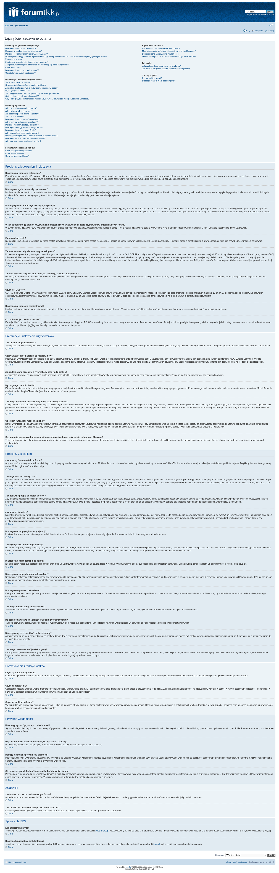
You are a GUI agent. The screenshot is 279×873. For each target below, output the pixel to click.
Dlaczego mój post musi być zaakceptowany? (25, 138)
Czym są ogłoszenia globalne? (18, 151)
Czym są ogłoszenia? (14, 153)
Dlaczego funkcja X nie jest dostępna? (158, 81)
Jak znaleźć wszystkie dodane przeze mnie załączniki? (166, 69)
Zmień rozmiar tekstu (271, 25)
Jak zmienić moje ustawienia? (18, 82)
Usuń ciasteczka (240, 862)
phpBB (128, 867)
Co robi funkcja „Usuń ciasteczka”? (20, 73)
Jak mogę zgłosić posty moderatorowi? (22, 133)
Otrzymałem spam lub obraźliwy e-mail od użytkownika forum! (169, 56)
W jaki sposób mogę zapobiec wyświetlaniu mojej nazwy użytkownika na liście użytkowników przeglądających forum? (56, 56)
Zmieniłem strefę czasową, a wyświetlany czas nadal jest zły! (31, 88)
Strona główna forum (18, 26)
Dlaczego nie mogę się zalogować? (20, 48)
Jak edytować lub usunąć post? (19, 111)
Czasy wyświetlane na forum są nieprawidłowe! (25, 85)
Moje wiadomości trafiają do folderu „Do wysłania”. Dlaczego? (169, 51)
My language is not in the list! (18, 90)
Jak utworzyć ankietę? (15, 116)
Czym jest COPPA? (13, 67)
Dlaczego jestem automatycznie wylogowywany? (26, 54)
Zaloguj (270, 31)
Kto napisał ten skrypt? (152, 78)
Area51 (156, 844)
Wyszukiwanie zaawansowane (260, 14)
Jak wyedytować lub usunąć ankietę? (21, 122)
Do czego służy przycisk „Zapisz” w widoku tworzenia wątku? (31, 136)
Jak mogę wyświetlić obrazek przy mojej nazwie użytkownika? (32, 93)
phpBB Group (102, 831)
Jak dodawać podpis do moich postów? (22, 114)
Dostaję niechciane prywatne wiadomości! (160, 54)
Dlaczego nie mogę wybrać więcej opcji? (22, 119)
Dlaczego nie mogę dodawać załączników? (24, 127)
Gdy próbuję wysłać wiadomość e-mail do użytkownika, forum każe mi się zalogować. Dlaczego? (47, 99)
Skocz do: (219, 855)
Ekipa (228, 862)
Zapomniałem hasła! (14, 59)
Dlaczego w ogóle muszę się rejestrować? (23, 51)
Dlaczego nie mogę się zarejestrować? (22, 70)
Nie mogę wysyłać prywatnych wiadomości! (161, 48)
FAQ (248, 31)
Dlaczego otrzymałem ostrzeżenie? (20, 130)
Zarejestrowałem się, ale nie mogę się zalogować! (27, 62)
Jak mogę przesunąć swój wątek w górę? (23, 141)
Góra (10, 182)
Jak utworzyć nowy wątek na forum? (21, 108)
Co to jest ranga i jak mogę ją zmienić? (22, 96)
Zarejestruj (258, 31)
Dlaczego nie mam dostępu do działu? (22, 125)
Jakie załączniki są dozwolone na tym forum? (161, 66)
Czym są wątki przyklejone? (17, 156)
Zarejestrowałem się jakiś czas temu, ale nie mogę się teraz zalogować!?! (37, 65)
